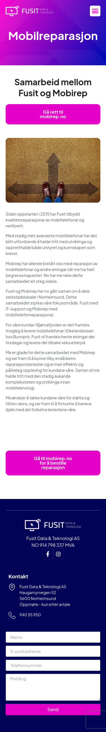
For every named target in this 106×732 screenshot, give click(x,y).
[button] (95, 11)
